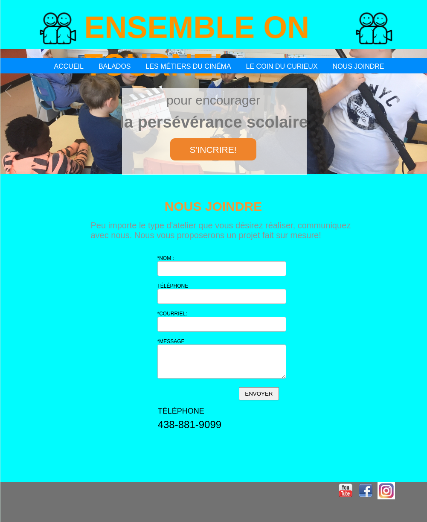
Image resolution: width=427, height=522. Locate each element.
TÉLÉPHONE (173, 286)
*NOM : (165, 258)
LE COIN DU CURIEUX (282, 66)
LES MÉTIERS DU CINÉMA (188, 66)
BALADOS (115, 66)
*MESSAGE (171, 341)
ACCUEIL (69, 66)
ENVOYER (259, 394)
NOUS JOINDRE (358, 66)
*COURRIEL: (172, 314)
